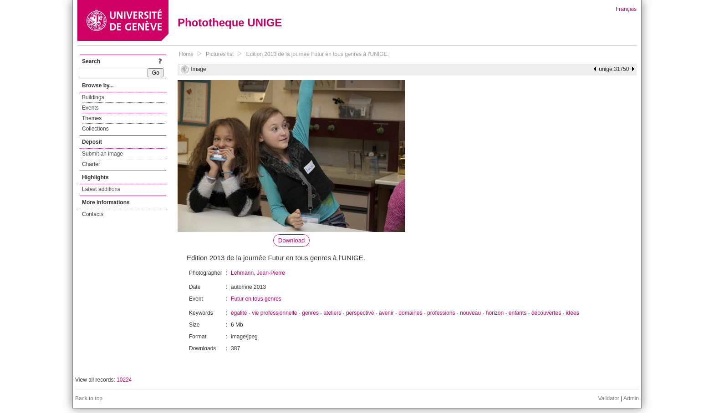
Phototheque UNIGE (230, 22)
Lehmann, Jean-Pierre (258, 273)
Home (186, 54)
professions (441, 313)
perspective (360, 313)
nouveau (470, 313)
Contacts (92, 214)
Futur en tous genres (256, 299)
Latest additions (101, 189)
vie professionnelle (274, 313)
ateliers (333, 313)
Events (90, 108)
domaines (410, 313)
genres (310, 313)
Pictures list (220, 54)
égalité (239, 313)
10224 (124, 380)
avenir (386, 313)
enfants (517, 313)
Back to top (88, 398)
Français (626, 9)
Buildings (93, 97)
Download (291, 240)
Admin (631, 398)
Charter (91, 164)
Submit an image (102, 154)
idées (572, 313)
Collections (95, 129)
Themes (92, 118)
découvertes (546, 313)
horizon (495, 313)
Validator (608, 398)
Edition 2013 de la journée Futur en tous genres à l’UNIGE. (317, 54)
